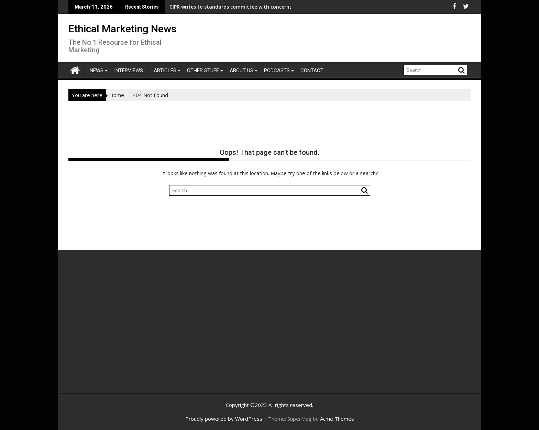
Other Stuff (203, 70)
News (96, 70)
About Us (241, 70)
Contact (311, 70)
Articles (165, 70)
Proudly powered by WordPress (223, 418)
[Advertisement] (133, 329)
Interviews (128, 70)
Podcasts (277, 70)
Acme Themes (337, 418)
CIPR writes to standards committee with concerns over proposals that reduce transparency (231, 6)
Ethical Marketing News (122, 29)
